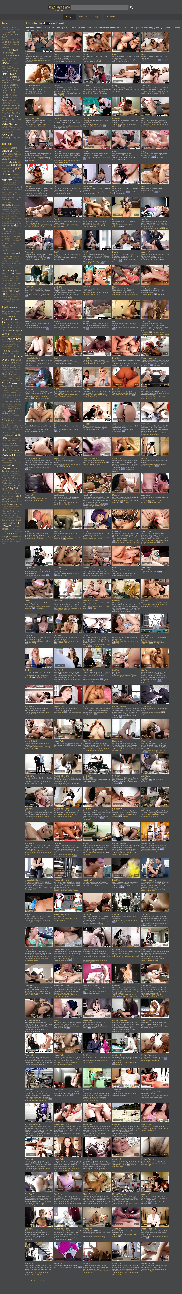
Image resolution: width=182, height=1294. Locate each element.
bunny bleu (162, 750)
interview (119, 922)
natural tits (12, 259)
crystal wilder (46, 294)
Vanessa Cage (15, 537)
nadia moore (87, 506)
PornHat (6, 97)
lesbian (5, 243)
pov (15, 270)
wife (8, 301)
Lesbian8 (14, 77)
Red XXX (17, 483)
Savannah (12, 504)
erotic (60, 856)
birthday (65, 537)
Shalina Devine (9, 511)
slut (9, 283)
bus (146, 332)
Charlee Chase (7, 376)
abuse (60, 296)
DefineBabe (7, 44)
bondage (15, 175)
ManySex (15, 79)
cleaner (66, 996)
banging (158, 889)
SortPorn (16, 113)
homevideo (6, 231)
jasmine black (62, 575)
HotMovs (15, 69)
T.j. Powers (11, 524)
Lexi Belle (18, 438)
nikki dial (137, 996)
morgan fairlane (94, 681)
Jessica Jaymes (15, 414)
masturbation (8, 250)
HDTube (15, 64)
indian (20, 234)
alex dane (90, 504)
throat (11, 294)
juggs (7, 239)
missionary (7, 256)
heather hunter (68, 856)
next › (42, 1280)
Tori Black (14, 531)
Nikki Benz (15, 471)
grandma (39, 93)
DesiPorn (17, 44)
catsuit (64, 785)
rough (11, 278)
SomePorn (6, 113)
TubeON (5, 119)
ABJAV (4, 32)
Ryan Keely (13, 493)
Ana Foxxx (7, 330)
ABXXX (6, 34)
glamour (129, 575)
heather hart (153, 681)
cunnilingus (6, 197)
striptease (15, 288)
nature (20, 259)
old (7, 263)
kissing (18, 239)
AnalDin (5, 37)
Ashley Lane (10, 348)
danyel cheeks (134, 610)
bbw (10, 159)
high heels (9, 229)
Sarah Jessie (12, 499)
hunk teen (176, 28)
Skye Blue (11, 518)
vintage (4, 299)
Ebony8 (13, 47)
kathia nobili (29, 259)
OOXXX (5, 92)
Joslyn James (12, 418)
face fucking (14, 209)
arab (146, 712)
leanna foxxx (120, 542)
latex (26, 577)
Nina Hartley (14, 474)
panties (15, 265)
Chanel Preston (9, 374)
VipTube (5, 127)
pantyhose (144, 781)
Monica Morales (9, 460)
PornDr (5, 95)
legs (17, 241)
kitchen (143, 851)
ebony (14, 207)
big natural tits (7, 168)
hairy (21, 223)
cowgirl (18, 187)
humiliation (63, 297)
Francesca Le (7, 397)
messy (155, 851)
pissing (11, 268)
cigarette (103, 1168)
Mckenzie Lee (7, 453)
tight (16, 294)
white (4, 301)
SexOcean (7, 108)
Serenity (5, 509)
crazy (85, 539)
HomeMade (6, 69)
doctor (130, 1093)
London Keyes (7, 446)
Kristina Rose (12, 432)
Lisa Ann (12, 443)
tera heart (144, 544)
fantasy (4, 214)
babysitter (119, 781)
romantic (5, 278)
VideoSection (10, 124)
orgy (3, 265)
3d (146, 571)
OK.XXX (13, 90)
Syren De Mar (8, 523)
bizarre (78, 502)
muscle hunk (80, 28)
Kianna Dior (10, 430)
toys (8, 296)
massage (5, 248)
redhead (5, 276)
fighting (45, 195)
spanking (10, 286)
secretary (119, 329)
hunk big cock (62, 28)
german (17, 221)
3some (14, 148)
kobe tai (85, 681)
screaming (5, 281)
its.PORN (14, 71)
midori (95, 646)
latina (12, 241)
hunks (71, 28)
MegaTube (7, 87)
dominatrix (68, 816)
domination (145, 259)
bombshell (144, 681)
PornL (5, 100)
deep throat (12, 199)
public (4, 274)
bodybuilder (46, 193)
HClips (5, 60)
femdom (11, 216)
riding (12, 276)
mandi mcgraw (146, 1061)
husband (13, 234)
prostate (157, 1203)
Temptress (7, 529)
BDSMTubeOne (8, 39)
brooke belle (98, 575)
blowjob (6, 174)
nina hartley (38, 398)
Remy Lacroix (7, 486)
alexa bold (32, 781)
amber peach (99, 1236)
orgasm (17, 263)
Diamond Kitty (14, 388)
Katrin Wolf (12, 427)
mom (4, 258)
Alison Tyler (7, 325)
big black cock (103, 91)
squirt (16, 286)
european (5, 209)
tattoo (12, 291)
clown (156, 571)
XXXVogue (7, 137)
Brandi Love (14, 360)
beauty (5, 162)
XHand (13, 129)
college (4, 185)
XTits (10, 132)
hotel (97, 818)
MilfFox (16, 88)
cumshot (15, 194)
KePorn (5, 77)
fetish (17, 216)
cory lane (129, 1062)
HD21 (11, 61)
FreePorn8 (7, 55)
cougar (4, 187)
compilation (12, 185)
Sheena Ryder (8, 515)
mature (5, 253)
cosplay (106, 537)
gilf (113, 91)
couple (11, 187)
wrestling (161, 294)
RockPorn (6, 105)
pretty (162, 643)
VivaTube (13, 127)
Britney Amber (9, 365)
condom (115, 294)
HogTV (12, 66)
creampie (6, 189)
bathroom (119, 500)
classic (95, 462)
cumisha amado (134, 540)
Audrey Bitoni (15, 351)
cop (48, 467)
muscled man (92, 28)
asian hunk (121, 28)
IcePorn (5, 71)
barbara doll (149, 750)
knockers (5, 241)
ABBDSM (6, 30)
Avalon (10, 357)
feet (12, 214)
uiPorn (4, 121)
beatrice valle (36, 294)
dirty (128, 1234)
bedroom (70, 126)
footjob (114, 1236)
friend (19, 219)
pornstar (7, 270)
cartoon (150, 571)
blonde (11, 171)
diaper (124, 192)
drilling (35, 889)
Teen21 (5, 116)
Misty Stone (12, 458)
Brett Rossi (6, 363)
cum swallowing (35, 852)
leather (94, 1028)
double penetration (94, 263)
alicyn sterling (120, 467)
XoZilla (4, 132)
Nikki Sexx (5, 474)
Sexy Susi (12, 509)
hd (3, 228)
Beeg (4, 42)
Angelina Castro (7, 336)
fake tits (19, 211)
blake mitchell (99, 504)
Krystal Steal (7, 435)
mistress (162, 466)
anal (4, 153)
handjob (5, 226)
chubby (11, 183)
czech (94, 60)
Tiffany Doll (6, 531)
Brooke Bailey (14, 368)
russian (17, 278)
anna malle (149, 540)
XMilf (18, 129)
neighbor (144, 714)
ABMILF (11, 32)
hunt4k (112, 28)
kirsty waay (160, 752)
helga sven (101, 462)
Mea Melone (17, 453)
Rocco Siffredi (7, 491)
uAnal (18, 119)
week (62, 23)
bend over (39, 1238)
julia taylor (156, 332)
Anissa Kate (14, 338)
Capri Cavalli (7, 370)
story (26, 400)
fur (123, 327)
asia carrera (74, 854)
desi (119, 1274)
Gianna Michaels (8, 399)
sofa (161, 157)
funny (4, 221)
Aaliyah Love (8, 311)
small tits (16, 283)
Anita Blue (6, 342)
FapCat (13, 49)
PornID (14, 98)
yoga (44, 677)
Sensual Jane (14, 507)
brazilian (27, 329)
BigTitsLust (13, 42)
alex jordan (120, 995)
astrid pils (40, 1099)
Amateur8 (16, 34)
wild (12, 301)
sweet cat (43, 259)
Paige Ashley (15, 476)
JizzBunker (9, 73)
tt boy (47, 296)
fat (9, 214)
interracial (6, 236)
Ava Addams (8, 353)
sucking (5, 291)
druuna (60, 712)
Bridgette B (16, 362)
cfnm (71, 1026)
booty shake (12, 177)
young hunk (165, 28)
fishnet (130, 225)
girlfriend (5, 223)
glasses (126, 61)
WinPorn (5, 129)
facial (13, 211)
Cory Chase (9, 383)
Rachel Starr (7, 483)
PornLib (12, 100)
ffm (50, 159)
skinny (4, 283)
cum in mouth (7, 192)
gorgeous (120, 159)
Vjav (20, 127)
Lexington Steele (9, 441)
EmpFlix (5, 50)
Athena (6, 350)
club (97, 960)
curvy (18, 197)
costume (86, 1238)
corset (42, 226)
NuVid (5, 90)
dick (4, 202)
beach (64, 126)
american (16, 151)
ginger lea (101, 852)
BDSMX (18, 39)
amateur (7, 150)
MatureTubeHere (10, 85)
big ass (13, 161)
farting (147, 228)
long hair (12, 246)
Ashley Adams (7, 346)
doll (142, 752)
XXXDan (7, 134)
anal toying (36, 1203)
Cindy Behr (16, 381)
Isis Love (5, 404)
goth (46, 1099)
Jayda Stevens (8, 406)
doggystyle (7, 205)
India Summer (15, 401)
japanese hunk (142, 28)
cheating (5, 183)
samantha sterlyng (118, 193)
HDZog (5, 66)
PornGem (14, 95)
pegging (67, 466)
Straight (69, 16)
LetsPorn (6, 80)
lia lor (150, 334)
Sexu (4, 110)
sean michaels (40, 296)
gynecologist (121, 1095)
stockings (6, 288)
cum (20, 189)
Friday (15, 397)
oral (11, 263)
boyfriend (95, 1100)
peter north (96, 506)
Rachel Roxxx (14, 481)
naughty (5, 261)
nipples (11, 261)
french (13, 219)
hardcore (15, 225)
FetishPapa (7, 52)
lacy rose (130, 996)
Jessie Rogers (7, 416)
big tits (17, 168)
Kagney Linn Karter (9, 423)
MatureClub (7, 82)
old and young (95, 993)
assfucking (14, 156)
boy (45, 91)
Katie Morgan (12, 425)
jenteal (106, 679)
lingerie (5, 246)
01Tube (5, 27)
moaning (16, 256)
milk (133, 611)
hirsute (124, 1165)
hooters (15, 231)
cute (3, 200)
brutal (92, 1133)
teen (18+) (115, 1166)
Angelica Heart (15, 334)
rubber (31, 577)
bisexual (132, 573)
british (19, 177)
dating (50, 887)
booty (4, 177)
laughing (61, 95)
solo (4, 285)
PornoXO (6, 103)
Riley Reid (13, 488)
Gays (96, 16)
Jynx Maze (17, 421)
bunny (156, 750)
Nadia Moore (8, 466)
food (113, 502)
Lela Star (11, 438)
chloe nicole (101, 644)
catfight (69, 296)
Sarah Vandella (9, 501)
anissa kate (38, 124)
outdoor (9, 265)
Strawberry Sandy (14, 520)
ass (15, 153)
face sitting (6, 211)
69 (117, 89)
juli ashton (128, 611)
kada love (157, 365)
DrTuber (6, 47)
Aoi (13, 342)
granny (160, 500)
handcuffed (63, 1239)
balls (46, 958)
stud (167, 228)
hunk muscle (50, 28)
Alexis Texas (15, 323)
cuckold (14, 190)
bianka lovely (38, 258)
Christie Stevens (14, 379)
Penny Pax (6, 478)
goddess (90, 1272)
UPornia (11, 121)
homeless (135, 294)
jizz (3, 239)
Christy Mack (6, 381)
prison (125, 922)
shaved (13, 280)
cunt (13, 197)
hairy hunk (40, 30)
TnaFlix (13, 116)
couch (56, 396)
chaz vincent (129, 995)
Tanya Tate (16, 526)
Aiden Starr (12, 314)
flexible (93, 126)
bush (102, 1203)
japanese (16, 236)
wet (17, 299)
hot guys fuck (154, 28)
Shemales (111, 16)
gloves (75, 891)
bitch (69, 1168)
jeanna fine (120, 611)
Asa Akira (13, 344)
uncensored (15, 297)
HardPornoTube (9, 58)
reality (18, 274)
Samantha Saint (8, 496)
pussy (10, 273)
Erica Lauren (9, 395)
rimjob (17, 276)
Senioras (15, 105)
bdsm (15, 159)
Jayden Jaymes (13, 408)
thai (160, 192)
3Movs (12, 27)
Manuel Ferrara (10, 450)
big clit (35, 193)
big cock (16, 164)
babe (4, 158)
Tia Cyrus (16, 529)
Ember (13, 393)
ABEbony (15, 30)
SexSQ (16, 108)
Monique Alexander (9, 462)
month (54, 23)
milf (18, 253)
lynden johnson (158, 334)
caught (70, 958)
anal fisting (71, 161)
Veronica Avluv (8, 539)
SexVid (10, 111)
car (48, 1238)
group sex (14, 223)
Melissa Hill (9, 455)
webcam (11, 299)
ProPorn (15, 103)
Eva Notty (18, 395)
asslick (69, 679)
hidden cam (58, 539)
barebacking (120, 292)
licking (13, 243)
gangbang (10, 221)
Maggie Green (10, 448)
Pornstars (83, 16)
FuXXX (17, 55)
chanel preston (68, 1064)
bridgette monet (34, 396)
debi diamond (151, 542)
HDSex (6, 63)
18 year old (6, 148)
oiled (3, 263)
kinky (12, 239)
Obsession (5, 476)
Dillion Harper (7, 391)
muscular (131, 28)
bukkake (49, 537)
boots (147, 157)
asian (10, 154)
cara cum (67, 608)
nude (17, 261)
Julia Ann (7, 420)
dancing (71, 641)
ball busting (149, 464)
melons (12, 253)
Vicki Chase (15, 541)
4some (31, 993)
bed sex (65, 327)
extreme (62, 162)
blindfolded (149, 124)
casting (15, 180)
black (4, 171)
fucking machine (41, 922)
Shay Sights (11, 513)
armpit (31, 60)
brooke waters (158, 540)
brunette (7, 180)
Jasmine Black (15, 404)
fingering (6, 218)
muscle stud (29, 30)
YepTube (17, 138)
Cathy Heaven (15, 372)
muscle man (104, 28)
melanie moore (130, 469)
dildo (9, 202)
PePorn (12, 93)
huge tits (5, 234)
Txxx (12, 119)
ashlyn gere (33, 1099)
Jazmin (4, 411)
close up (18, 183)
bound (47, 60)
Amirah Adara (13, 327)
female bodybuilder (36, 195)
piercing (4, 268)
